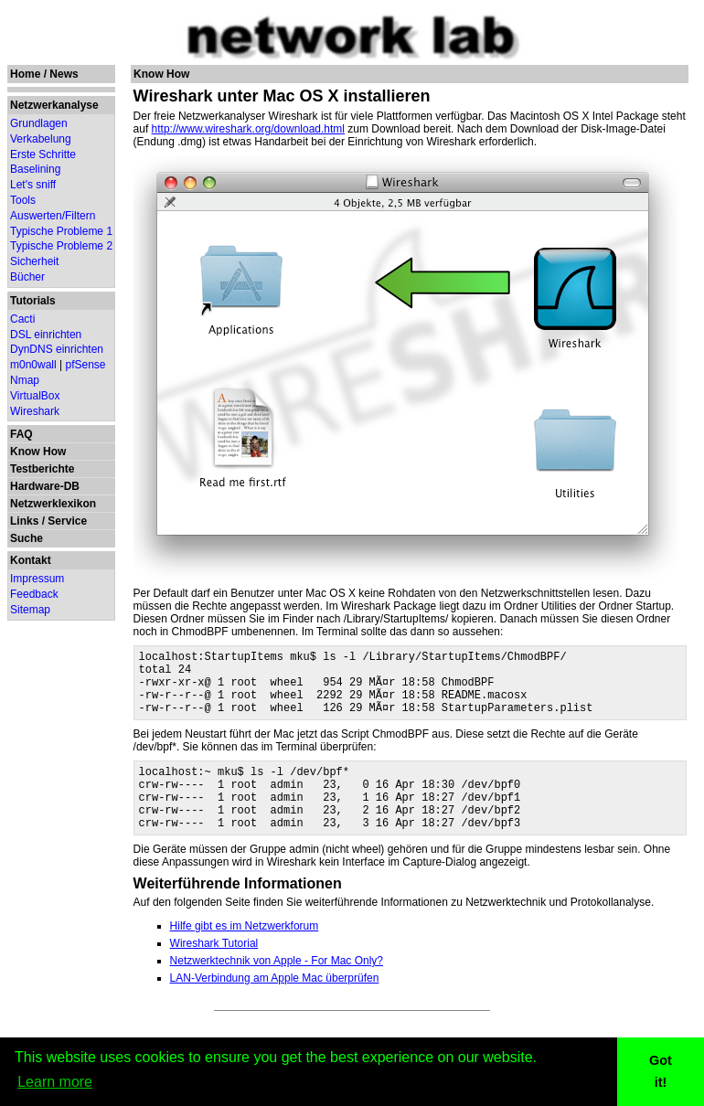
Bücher (27, 277)
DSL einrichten (45, 334)
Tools (23, 200)
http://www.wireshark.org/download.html (248, 128)
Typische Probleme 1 (61, 231)
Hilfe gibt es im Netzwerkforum (244, 953)
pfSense (86, 364)
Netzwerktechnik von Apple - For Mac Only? (276, 988)
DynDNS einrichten (56, 349)
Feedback (34, 594)
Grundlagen (39, 123)
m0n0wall (33, 364)
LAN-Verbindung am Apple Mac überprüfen (274, 1005)
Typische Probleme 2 (61, 245)
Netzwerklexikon (53, 503)
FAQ (21, 434)
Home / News (44, 74)
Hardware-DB (45, 486)
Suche (26, 538)
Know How (38, 451)
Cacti (22, 319)
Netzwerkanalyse (54, 105)
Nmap (24, 380)
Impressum (37, 578)
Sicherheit (34, 261)
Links (24, 521)
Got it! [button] (660, 1071)
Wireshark (34, 411)
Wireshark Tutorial (214, 970)
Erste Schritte (43, 154)
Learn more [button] (54, 1082)
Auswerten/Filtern (52, 215)
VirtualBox (34, 395)
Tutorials (33, 300)
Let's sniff (33, 184)
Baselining (35, 169)
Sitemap (30, 609)
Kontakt (30, 560)
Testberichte (42, 469)
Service (67, 521)
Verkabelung (40, 139)
